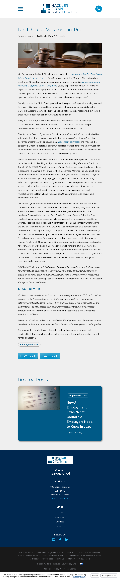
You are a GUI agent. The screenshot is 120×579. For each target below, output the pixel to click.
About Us (59, 517)
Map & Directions (60, 498)
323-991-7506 (60, 473)
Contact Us (60, 526)
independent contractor (68, 142)
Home (60, 512)
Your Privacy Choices (72, 564)
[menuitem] (47, 569)
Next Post (50, 356)
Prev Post (28, 356)
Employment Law (29, 344)
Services (60, 521)
